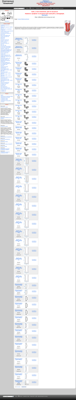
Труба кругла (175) (4, 71)
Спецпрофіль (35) (4, 64)
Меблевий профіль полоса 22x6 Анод (18, 324)
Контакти (32, 8)
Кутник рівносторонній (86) (6, 46)
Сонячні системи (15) (4, 32)
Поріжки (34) (3, 53)
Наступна (18, 386)
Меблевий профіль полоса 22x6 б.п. (18, 330)
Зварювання (7, 21)
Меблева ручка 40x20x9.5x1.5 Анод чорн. (18, 39)
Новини (6, 104)
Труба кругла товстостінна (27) (6, 76)
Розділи (6, 93)
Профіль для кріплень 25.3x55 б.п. (18, 222)
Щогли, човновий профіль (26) (6, 88)
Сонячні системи (4, 146)
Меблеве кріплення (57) (5, 51)
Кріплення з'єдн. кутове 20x (18, 68)
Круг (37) (2, 44)
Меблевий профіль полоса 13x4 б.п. (18, 304)
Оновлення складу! (4, 126)
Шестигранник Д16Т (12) (5, 87)
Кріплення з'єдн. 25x (18, 95)
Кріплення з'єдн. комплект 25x (18, 132)
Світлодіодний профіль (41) (6, 63)
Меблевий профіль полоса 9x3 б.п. (18, 291)
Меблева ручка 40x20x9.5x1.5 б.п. (18, 55)
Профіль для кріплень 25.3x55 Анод (18, 213)
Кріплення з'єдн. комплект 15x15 (18, 127)
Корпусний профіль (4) (5, 43)
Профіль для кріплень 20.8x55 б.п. (18, 204)
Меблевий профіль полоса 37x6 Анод (18, 367)
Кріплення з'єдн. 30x (18, 100)
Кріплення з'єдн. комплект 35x (18, 143)
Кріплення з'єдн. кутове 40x (18, 79)
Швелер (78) (3, 85)
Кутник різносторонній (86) (5, 47)
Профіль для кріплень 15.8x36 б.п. (18, 186)
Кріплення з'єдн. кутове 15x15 (18, 63)
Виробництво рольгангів (5, 97)
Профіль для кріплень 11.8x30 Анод (18, 160)
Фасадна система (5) (4, 83)
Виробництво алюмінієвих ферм (7, 96)
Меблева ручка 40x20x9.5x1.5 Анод (18, 47)
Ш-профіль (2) (3, 84)
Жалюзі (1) (3, 38)
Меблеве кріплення (25, 19)
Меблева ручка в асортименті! (6, 136)
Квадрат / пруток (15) (4, 40)
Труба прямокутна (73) (5, 79)
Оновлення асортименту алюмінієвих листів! (5, 152)
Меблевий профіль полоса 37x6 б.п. (18, 374)
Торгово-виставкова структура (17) (4, 67)
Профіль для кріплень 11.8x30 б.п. (18, 178)
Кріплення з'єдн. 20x (18, 84)
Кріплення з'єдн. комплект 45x (18, 154)
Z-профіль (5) (3, 91)
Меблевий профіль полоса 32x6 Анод (18, 351)
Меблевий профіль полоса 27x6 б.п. (18, 344)
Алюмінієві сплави (39, 8)
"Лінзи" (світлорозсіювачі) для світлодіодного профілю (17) (6, 50)
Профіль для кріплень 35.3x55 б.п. (18, 259)
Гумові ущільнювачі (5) (5, 36)
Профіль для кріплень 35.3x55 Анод (18, 249)
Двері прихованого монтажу (58, 8)
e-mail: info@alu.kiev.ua (46, 2)
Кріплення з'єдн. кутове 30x (18, 74)
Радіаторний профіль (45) (5, 58)
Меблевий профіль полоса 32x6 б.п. (18, 359)
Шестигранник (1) (4, 86)
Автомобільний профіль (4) (6, 33)
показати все (24, 386)
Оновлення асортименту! (5, 139)
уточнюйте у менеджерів (34, 40)
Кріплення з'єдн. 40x (18, 111)
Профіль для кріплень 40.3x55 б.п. (18, 277)
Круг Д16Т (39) (3, 45)
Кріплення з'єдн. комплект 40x (18, 148)
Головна (27, 8)
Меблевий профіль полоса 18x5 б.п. (18, 317)
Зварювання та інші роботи (6, 100)
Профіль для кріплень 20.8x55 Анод (18, 196)
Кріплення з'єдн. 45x (18, 116)
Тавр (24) (2, 65)
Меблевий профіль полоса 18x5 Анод (18, 310)
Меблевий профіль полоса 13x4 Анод (18, 297)
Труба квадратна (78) (4, 68)
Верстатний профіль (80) (5, 35)
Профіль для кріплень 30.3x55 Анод (18, 231)
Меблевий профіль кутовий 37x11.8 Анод (18, 381)
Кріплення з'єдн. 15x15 (18, 90)
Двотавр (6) (3, 37)
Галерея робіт (46, 8)
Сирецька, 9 (46, 0)
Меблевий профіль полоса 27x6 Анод (18, 337)
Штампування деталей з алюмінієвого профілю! (5, 149)
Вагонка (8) (3, 34)
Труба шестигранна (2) (5, 82)
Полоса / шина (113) (4, 52)
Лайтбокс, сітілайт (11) (5, 48)
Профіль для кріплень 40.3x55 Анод (18, 268)
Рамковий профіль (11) (5, 59)
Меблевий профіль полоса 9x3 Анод (18, 285)
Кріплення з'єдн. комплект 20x (18, 122)
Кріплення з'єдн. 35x (18, 106)
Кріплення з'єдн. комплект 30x (18, 138)
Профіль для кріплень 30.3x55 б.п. (18, 240)
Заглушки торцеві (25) (5, 39)
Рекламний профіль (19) (5, 62)
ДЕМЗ (51, 8)
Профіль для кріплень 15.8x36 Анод (18, 168)
